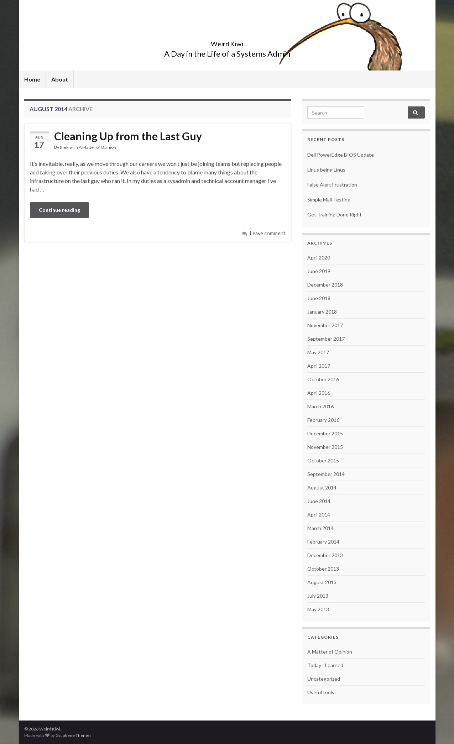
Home (32, 79)
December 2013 (325, 555)
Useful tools (320, 692)
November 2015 (325, 447)
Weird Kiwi (227, 42)
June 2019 (318, 271)
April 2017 (318, 366)
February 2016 (323, 420)
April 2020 (318, 258)
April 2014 (318, 515)
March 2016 (320, 406)
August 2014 (321, 487)
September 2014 (326, 474)
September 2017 (326, 339)
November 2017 (325, 325)
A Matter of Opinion (97, 147)
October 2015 (323, 460)
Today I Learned (325, 665)
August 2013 (321, 582)
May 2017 (318, 352)
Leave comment (268, 233)
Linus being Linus (326, 170)
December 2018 (325, 285)
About (59, 79)
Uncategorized (323, 679)
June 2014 (318, 501)
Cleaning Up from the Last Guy (128, 136)
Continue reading (59, 210)
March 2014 (320, 528)
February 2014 (323, 542)
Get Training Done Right (334, 214)
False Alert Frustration (332, 185)
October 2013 (323, 569)
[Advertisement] (157, 261)
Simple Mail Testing (328, 200)
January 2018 (322, 312)
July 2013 (317, 596)
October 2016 (323, 379)
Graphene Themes (74, 735)
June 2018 (318, 298)
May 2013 (318, 609)
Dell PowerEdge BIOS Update (340, 155)
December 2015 (325, 433)
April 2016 (318, 393)
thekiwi (67, 147)
